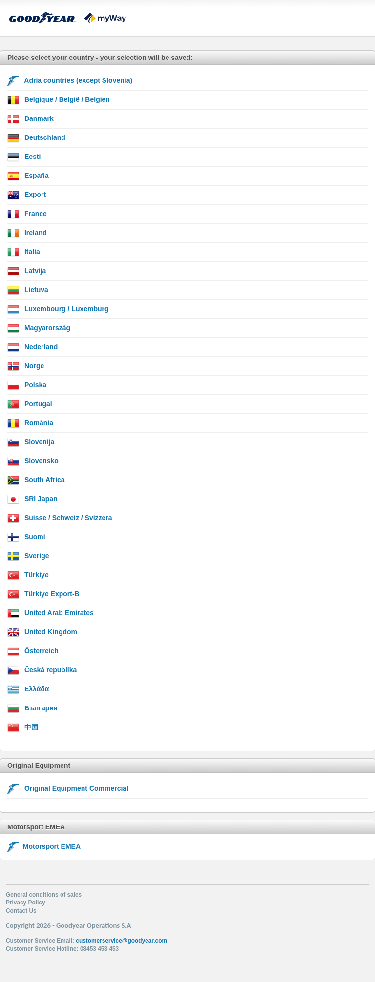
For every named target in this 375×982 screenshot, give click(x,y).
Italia (23, 252)
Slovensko (33, 461)
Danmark (30, 119)
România (30, 423)
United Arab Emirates (50, 613)
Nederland (32, 347)
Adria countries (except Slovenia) (69, 81)
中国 (22, 727)
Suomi (26, 537)
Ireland (27, 233)
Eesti (24, 157)
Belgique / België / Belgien (58, 100)
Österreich (33, 651)
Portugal (29, 404)
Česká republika (42, 670)
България (32, 708)
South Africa (36, 480)
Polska (26, 385)
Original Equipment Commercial (67, 789)
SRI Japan (32, 499)
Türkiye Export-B (43, 594)
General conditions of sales (44, 894)
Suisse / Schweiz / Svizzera (59, 518)
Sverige (28, 556)
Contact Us (21, 910)
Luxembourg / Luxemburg (58, 309)
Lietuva (27, 290)
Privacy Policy (25, 902)
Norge (25, 366)
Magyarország (38, 328)
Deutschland (36, 138)
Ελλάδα (28, 689)
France (27, 214)
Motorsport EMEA (44, 846)
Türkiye (28, 575)
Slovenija (30, 442)
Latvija (26, 271)
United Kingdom (42, 632)
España (28, 176)
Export (26, 195)
